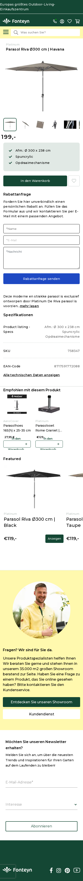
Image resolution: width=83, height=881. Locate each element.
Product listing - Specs (16, 329)
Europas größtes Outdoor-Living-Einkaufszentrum (27, 6)
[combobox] (45, 32)
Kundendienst (41, 714)
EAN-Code (11, 366)
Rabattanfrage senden (41, 279)
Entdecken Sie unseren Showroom (41, 702)
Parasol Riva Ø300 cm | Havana (35, 49)
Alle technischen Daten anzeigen (31, 375)
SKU (6, 351)
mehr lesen (29, 306)
